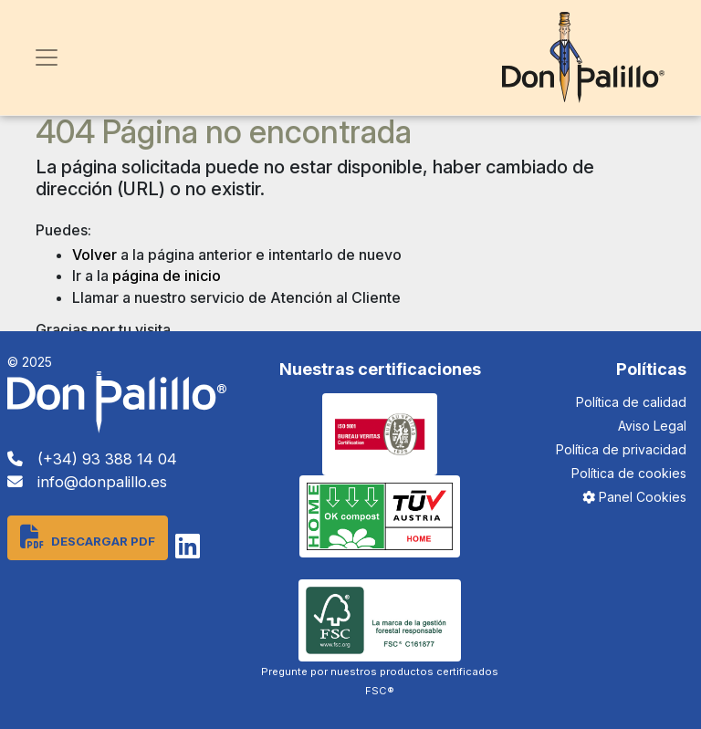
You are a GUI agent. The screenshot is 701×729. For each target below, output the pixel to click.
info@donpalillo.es (87, 482)
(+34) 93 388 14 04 (92, 459)
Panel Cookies (634, 497)
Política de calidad (631, 402)
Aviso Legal (652, 425)
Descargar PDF (87, 537)
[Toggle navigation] (46, 57)
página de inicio (166, 275)
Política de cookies (628, 473)
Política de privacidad (621, 449)
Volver (94, 254)
